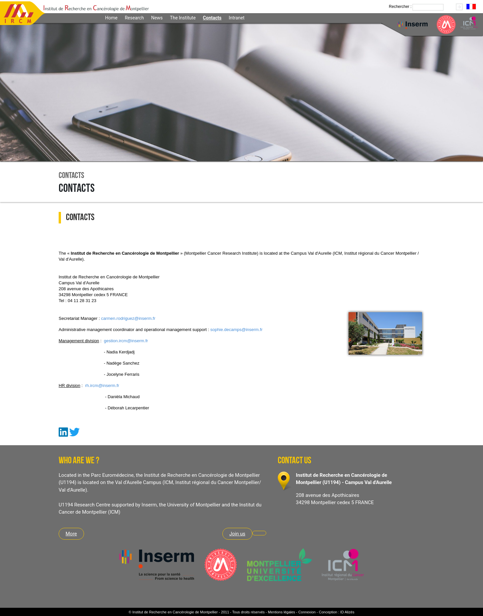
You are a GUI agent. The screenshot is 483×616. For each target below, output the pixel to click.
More (71, 534)
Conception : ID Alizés (337, 612)
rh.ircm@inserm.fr (102, 385)
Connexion (307, 612)
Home (111, 17)
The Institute (183, 17)
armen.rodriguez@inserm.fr (129, 318)
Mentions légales (281, 612)
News (157, 17)
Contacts (212, 17)
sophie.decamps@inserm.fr (236, 329)
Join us (237, 534)
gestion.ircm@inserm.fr (126, 340)
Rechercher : (400, 6)
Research (134, 17)
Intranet (236, 17)
